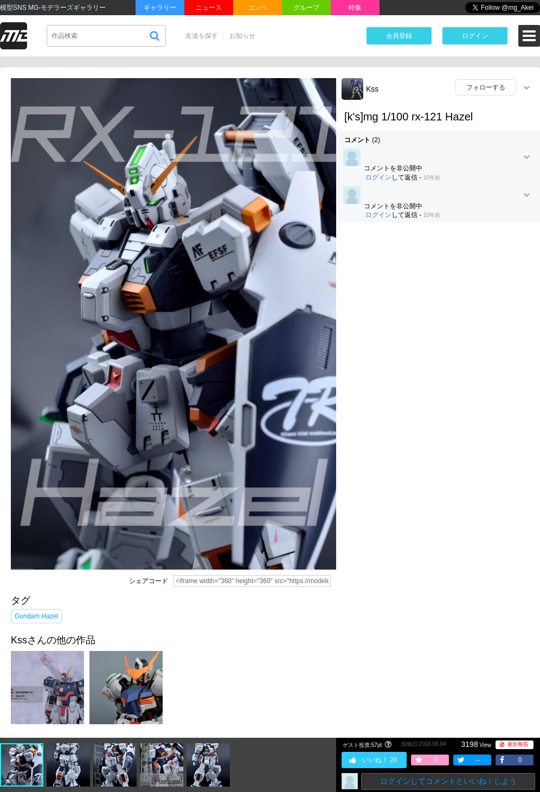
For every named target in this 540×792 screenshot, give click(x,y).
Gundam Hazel (36, 616)
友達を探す (201, 36)
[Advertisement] (116, 349)
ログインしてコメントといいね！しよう (448, 781)
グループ (306, 7)
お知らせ (242, 36)
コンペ (257, 7)
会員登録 (399, 36)
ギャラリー (160, 7)
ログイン (475, 36)
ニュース (209, 7)
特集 (355, 7)
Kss (372, 89)
